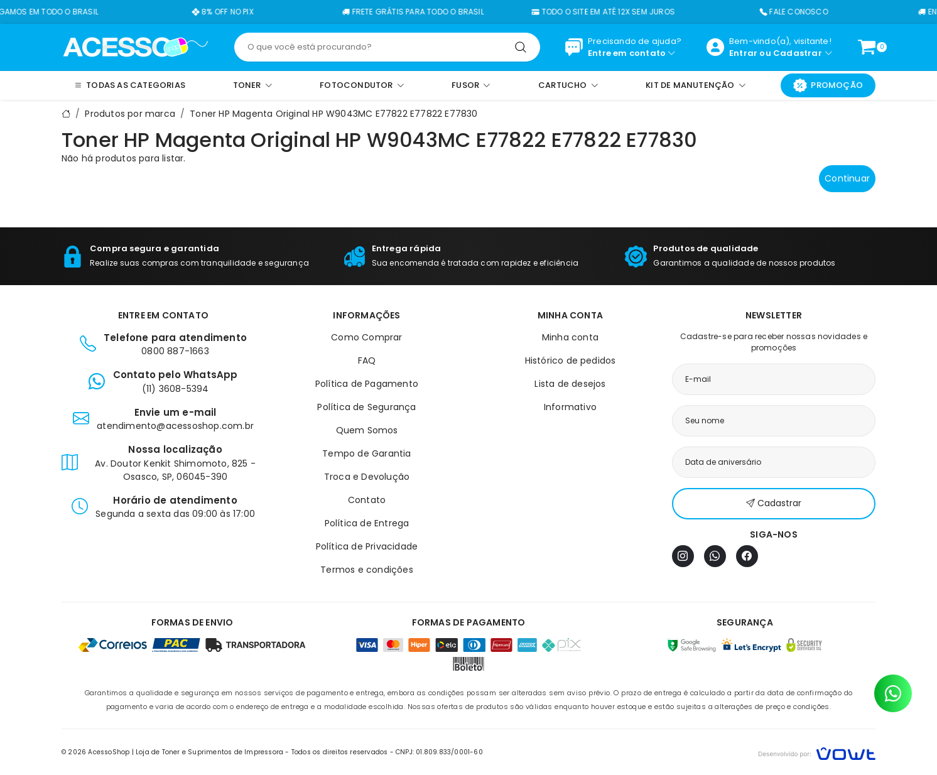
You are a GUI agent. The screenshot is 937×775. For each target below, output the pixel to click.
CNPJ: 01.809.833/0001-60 (439, 752)
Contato (367, 500)
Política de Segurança (366, 407)
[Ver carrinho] (866, 47)
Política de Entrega (367, 523)
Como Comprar (366, 337)
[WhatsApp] (715, 556)
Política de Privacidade (367, 546)
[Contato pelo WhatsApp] (893, 693)
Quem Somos (367, 430)
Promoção (828, 85)
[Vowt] (816, 752)
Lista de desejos (569, 383)
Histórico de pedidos (570, 360)
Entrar (743, 53)
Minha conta (570, 337)
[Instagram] (683, 556)
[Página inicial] (135, 46)
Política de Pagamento (366, 383)
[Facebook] (747, 556)
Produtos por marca (130, 113)
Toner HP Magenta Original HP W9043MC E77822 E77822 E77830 (333, 113)
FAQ (367, 360)
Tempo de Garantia (366, 453)
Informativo (570, 407)
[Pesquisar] (520, 47)
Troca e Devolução (366, 476)
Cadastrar (797, 53)
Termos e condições (366, 569)
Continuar (847, 178)
